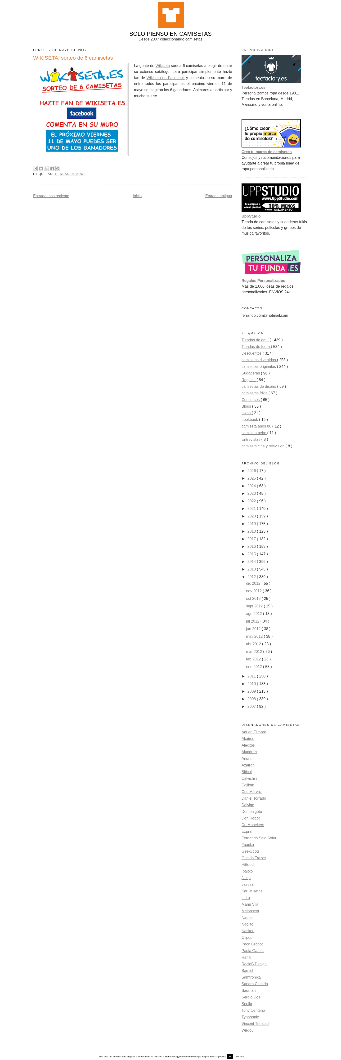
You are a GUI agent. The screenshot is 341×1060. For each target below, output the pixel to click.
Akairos (248, 739)
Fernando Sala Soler (259, 838)
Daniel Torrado (254, 798)
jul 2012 (253, 621)
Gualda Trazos (254, 858)
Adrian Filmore (254, 732)
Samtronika (251, 977)
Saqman (249, 991)
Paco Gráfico (252, 944)
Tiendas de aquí (69, 174)
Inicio (137, 196)
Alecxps (248, 745)
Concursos (251, 400)
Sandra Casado (255, 984)
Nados (247, 918)
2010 (252, 684)
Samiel (247, 971)
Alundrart (249, 752)
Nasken (248, 931)
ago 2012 (254, 614)
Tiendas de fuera (256, 347)
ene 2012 (254, 667)
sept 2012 (255, 606)
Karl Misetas (252, 891)
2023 (252, 493)
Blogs (247, 406)
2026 (252, 471)
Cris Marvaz (252, 792)
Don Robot (251, 818)
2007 (252, 706)
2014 (252, 562)
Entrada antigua (218, 196)
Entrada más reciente (51, 196)
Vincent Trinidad (255, 1024)
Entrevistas (251, 439)
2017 (252, 539)
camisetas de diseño (259, 386)
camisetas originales (259, 367)
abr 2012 (254, 644)
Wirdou (248, 1030)
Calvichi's (249, 778)
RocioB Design (254, 964)
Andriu (247, 759)
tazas (247, 413)
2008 (252, 699)
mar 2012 (254, 652)
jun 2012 (254, 629)
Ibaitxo (247, 871)
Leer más (239, 1056)
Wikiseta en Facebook (166, 78)
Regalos (249, 380)
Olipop (247, 937)
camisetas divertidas (259, 360)
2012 (252, 577)
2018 (252, 531)
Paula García (253, 951)
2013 (252, 569)
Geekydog (250, 851)
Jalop (246, 878)
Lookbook (250, 420)
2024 (252, 486)
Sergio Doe (251, 997)
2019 (252, 524)
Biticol (247, 772)
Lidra (246, 898)
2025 (252, 478)
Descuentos (252, 353)
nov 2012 (254, 591)
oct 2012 (254, 599)
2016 (252, 546)
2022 (252, 501)
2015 (252, 554)
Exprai (247, 831)
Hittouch (249, 865)
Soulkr (247, 1004)
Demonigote (252, 812)
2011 (252, 676)
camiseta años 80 (257, 426)
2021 (252, 509)
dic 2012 (253, 583)
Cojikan (248, 785)
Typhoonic (250, 1017)
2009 (252, 691)
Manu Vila (250, 904)
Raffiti (246, 957)
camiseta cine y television (264, 446)
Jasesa (248, 884)
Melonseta (250, 911)
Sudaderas (251, 373)
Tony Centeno (253, 1010)
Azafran (248, 765)
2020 (252, 516)
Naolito (247, 924)
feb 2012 (254, 659)
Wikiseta (163, 66)
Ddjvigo (248, 805)
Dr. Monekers (253, 825)
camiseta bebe (254, 433)
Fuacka (248, 845)
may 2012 (255, 636)
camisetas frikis (255, 393)
